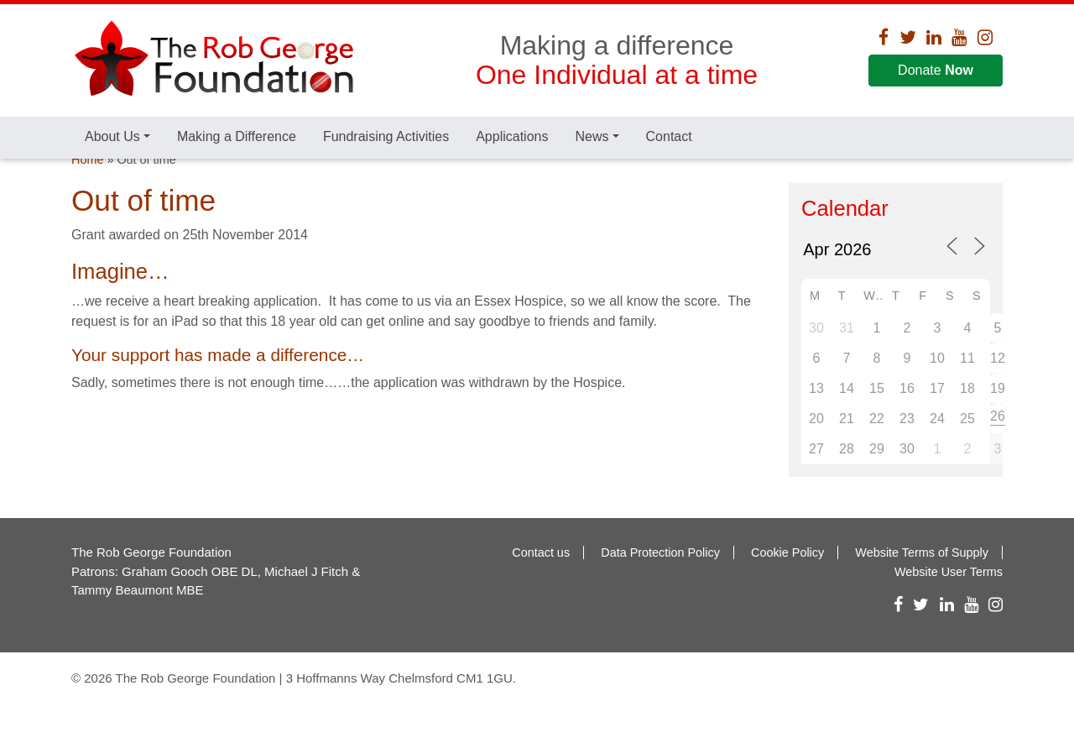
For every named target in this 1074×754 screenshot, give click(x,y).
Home (87, 195)
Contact (669, 136)
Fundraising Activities (386, 136)
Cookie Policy (787, 588)
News (591, 136)
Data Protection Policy (660, 588)
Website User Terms (948, 607)
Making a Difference (236, 136)
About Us (112, 136)
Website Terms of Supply (921, 588)
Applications (512, 136)
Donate (935, 70)
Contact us (541, 588)
